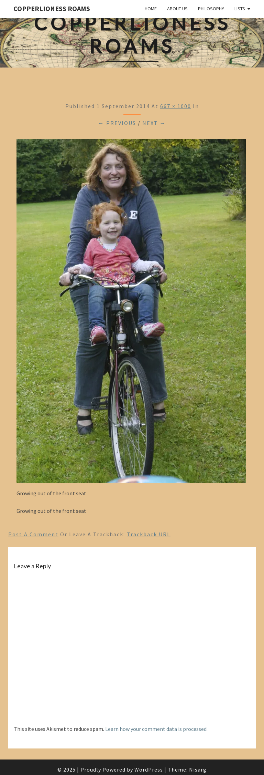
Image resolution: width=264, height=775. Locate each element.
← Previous (117, 123)
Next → (154, 123)
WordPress (148, 769)
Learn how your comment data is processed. (156, 728)
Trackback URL (148, 534)
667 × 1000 (175, 106)
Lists (239, 9)
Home (151, 9)
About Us (177, 9)
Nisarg (198, 769)
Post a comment (33, 534)
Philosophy (211, 9)
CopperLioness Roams (51, 8)
